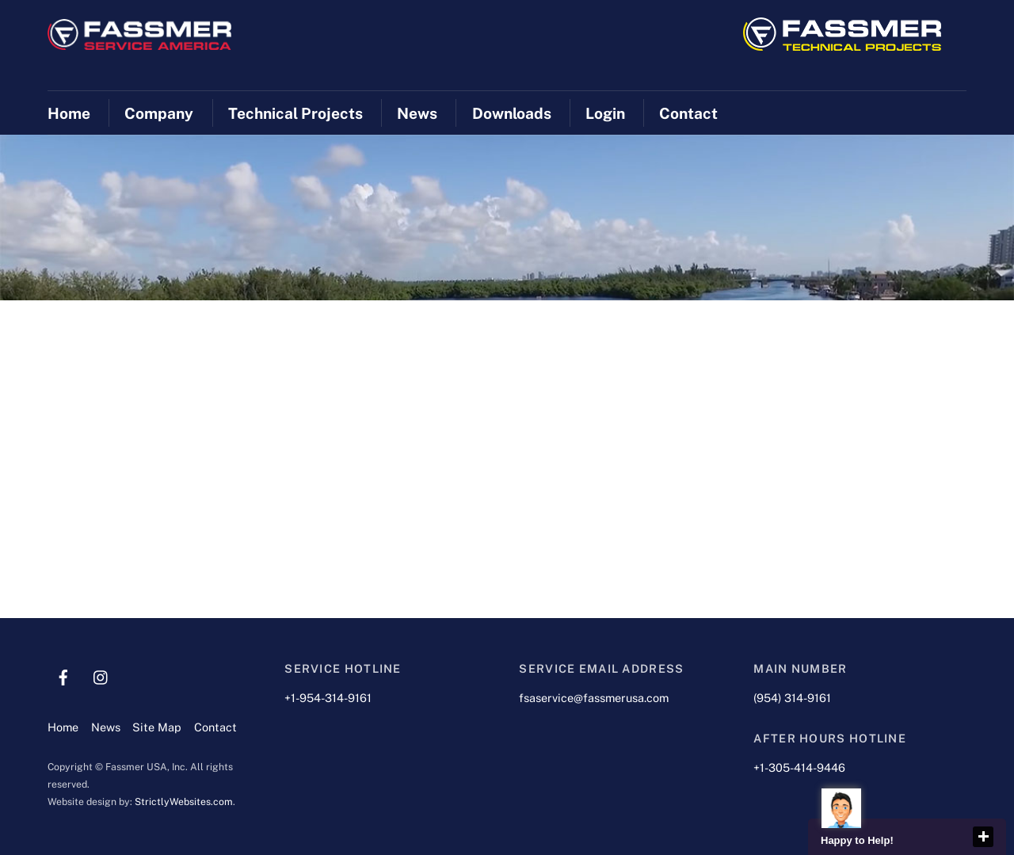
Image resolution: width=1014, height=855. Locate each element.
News (417, 113)
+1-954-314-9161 (328, 697)
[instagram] (101, 675)
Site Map (156, 727)
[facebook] (63, 675)
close (983, 836)
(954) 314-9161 (792, 697)
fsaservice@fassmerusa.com (594, 697)
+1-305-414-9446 (799, 767)
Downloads (511, 113)
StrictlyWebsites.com (184, 801)
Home (69, 113)
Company (158, 113)
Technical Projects (295, 113)
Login (605, 113)
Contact (688, 113)
